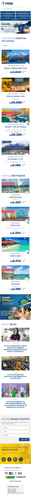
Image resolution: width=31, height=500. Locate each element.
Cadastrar (24, 439)
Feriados (15, 19)
